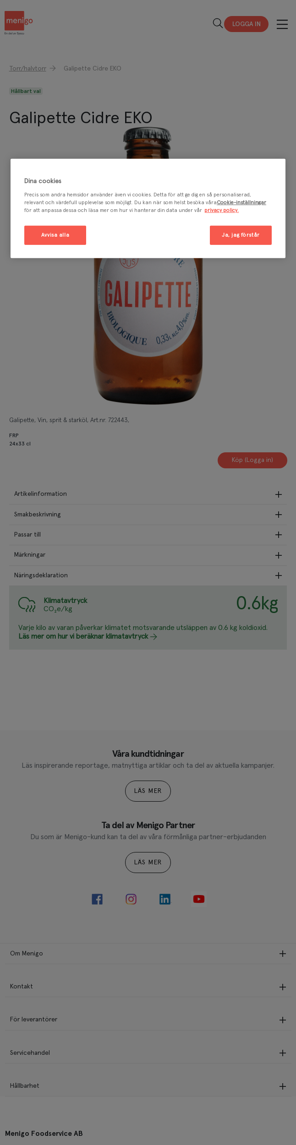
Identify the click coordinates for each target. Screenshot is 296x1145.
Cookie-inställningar (241, 202)
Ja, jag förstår (241, 235)
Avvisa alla (55, 235)
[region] (148, 208)
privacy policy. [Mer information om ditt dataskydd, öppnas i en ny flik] (221, 210)
